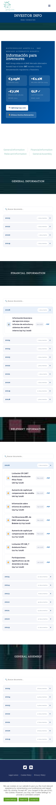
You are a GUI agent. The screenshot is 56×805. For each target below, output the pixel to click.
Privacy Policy (40, 775)
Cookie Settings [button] (10, 799)
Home (23, 20)
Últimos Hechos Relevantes (21, 115)
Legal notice (13, 775)
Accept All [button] (34, 799)
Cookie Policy (26, 775)
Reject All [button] (23, 799)
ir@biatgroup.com (17, 108)
